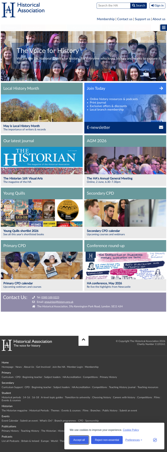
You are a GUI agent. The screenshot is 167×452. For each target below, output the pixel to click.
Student (56, 27)
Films (157, 397)
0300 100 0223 (50, 297)
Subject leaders (52, 377)
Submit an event (128, 410)
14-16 (26, 397)
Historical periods (11, 397)
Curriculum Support (12, 387)
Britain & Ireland (30, 441)
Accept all (79, 440)
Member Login (75, 367)
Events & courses (11, 400)
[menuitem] (11, 27)
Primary (10, 27)
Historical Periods (39, 410)
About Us (29, 367)
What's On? (46, 421)
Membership (106, 19)
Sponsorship (92, 421)
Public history (110, 410)
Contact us (124, 19)
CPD (18, 377)
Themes (55, 410)
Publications (137, 27)
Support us (142, 19)
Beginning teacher (32, 377)
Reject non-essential (107, 440)
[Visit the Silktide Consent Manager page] (155, 440)
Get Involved (43, 367)
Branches (95, 410)
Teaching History (30, 431)
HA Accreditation (72, 377)
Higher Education (84, 27)
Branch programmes (65, 421)
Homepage (8, 367)
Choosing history (101, 397)
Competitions (90, 377)
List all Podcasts (10, 441)
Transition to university (77, 397)
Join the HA (58, 367)
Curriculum (8, 377)
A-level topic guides (52, 397)
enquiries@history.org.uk (58, 302)
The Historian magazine (14, 410)
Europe (45, 441)
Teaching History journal (122, 387)
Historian (112, 27)
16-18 (35, 397)
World (54, 441)
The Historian (48, 431)
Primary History (108, 377)
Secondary (33, 27)
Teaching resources (148, 387)
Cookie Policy (131, 430)
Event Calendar (10, 421)
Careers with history (124, 397)
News (19, 367)
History (62, 431)
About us (158, 19)
